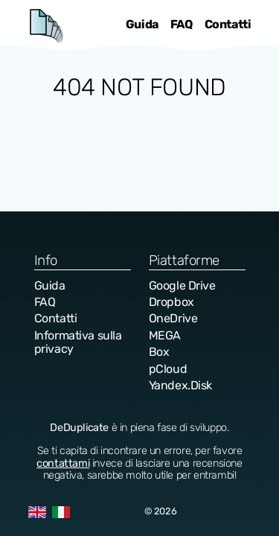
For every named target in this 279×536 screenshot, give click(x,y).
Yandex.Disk (181, 385)
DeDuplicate (46, 25)
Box (159, 352)
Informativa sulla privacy (78, 342)
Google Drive (182, 285)
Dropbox (171, 302)
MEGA (165, 335)
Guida (142, 24)
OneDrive (173, 318)
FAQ (181, 24)
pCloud (168, 369)
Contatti (228, 24)
